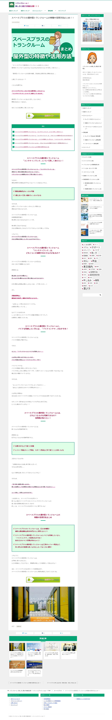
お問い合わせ (14, 703)
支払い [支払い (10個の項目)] (86, 261)
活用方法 (19, 626)
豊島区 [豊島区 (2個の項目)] (85, 285)
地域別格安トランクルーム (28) (91, 179)
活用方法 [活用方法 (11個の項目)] (94, 272)
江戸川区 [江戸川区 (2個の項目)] (92, 269)
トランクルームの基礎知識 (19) (91, 164)
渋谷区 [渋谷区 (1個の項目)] (84, 274)
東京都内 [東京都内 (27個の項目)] (88, 266)
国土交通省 (46, 705)
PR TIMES (46, 709)
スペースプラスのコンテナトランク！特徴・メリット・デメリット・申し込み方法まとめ (34, 672)
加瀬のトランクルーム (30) (90, 175)
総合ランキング (13, 10)
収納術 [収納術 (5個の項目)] (85, 255)
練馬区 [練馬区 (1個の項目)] (84, 283)
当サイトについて (15, 698)
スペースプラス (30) (88, 160)
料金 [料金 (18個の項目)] (94, 261)
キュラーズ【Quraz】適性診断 (92, 136)
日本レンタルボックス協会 (50, 703)
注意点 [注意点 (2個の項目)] (85, 272)
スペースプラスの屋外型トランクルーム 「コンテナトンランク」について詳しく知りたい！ (39, 131)
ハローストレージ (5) (88, 172)
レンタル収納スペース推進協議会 (52, 700)
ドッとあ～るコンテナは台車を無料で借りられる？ (95, 223)
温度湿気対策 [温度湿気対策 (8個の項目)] (94, 275)
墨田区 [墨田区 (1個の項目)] (90, 258)
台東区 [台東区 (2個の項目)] (93, 255)
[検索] (92, 295)
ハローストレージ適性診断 (91, 143)
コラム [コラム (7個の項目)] (85, 247)
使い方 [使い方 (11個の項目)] (94, 253)
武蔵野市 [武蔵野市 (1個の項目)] (85, 269)
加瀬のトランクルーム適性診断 (93, 140)
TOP (29, 690)
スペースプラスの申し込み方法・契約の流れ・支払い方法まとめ (51, 654)
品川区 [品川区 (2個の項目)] (99, 255)
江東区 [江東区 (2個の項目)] (100, 269)
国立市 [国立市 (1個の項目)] (84, 258)
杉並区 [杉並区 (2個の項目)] (92, 263)
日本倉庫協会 (47, 698)
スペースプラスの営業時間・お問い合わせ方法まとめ (16, 671)
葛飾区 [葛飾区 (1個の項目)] (97, 283)
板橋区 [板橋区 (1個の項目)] (97, 266)
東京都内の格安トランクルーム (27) (93, 184)
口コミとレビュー (37, 10)
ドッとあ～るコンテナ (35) (90, 168)
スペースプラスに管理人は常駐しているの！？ (68, 653)
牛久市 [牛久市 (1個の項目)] (84, 277)
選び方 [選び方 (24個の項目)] (87, 288)
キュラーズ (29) (87, 157)
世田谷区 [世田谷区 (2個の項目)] (85, 252)
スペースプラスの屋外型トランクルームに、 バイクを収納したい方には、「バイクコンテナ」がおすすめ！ (43, 139)
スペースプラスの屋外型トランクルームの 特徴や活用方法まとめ (32, 147)
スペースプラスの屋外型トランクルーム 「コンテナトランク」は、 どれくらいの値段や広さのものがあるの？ (44, 135)
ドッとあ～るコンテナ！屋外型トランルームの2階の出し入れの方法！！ (95, 232)
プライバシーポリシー (16, 700)
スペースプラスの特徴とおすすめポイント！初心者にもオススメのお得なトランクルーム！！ (16, 655)
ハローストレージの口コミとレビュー (93, 127)
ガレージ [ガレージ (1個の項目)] (96, 244)
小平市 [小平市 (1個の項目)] (97, 258)
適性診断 (50, 10)
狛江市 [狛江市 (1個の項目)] (90, 277)
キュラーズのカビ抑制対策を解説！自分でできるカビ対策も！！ (95, 216)
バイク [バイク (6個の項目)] (97, 250)
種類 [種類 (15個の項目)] (97, 280)
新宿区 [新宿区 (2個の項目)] (85, 263)
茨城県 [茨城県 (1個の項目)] (90, 283)
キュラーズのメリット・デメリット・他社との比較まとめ (95, 200)
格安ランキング (25, 10)
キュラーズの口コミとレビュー (93, 119)
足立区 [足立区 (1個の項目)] (91, 285)
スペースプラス (15, 22)
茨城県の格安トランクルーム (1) (93, 189)
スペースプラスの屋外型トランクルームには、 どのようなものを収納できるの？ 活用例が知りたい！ (41, 143)
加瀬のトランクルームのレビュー (93, 123)
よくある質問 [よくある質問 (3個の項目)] (87, 244)
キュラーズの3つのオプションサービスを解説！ (95, 207)
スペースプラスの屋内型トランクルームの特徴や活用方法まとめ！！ (25, 682)
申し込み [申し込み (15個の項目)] (87, 280)
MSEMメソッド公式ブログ (83, 698)
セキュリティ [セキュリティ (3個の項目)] (87, 250)
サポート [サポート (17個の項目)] (96, 247)
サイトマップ (62, 10)
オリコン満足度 (48, 707)
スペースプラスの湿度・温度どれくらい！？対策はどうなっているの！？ (34, 654)
